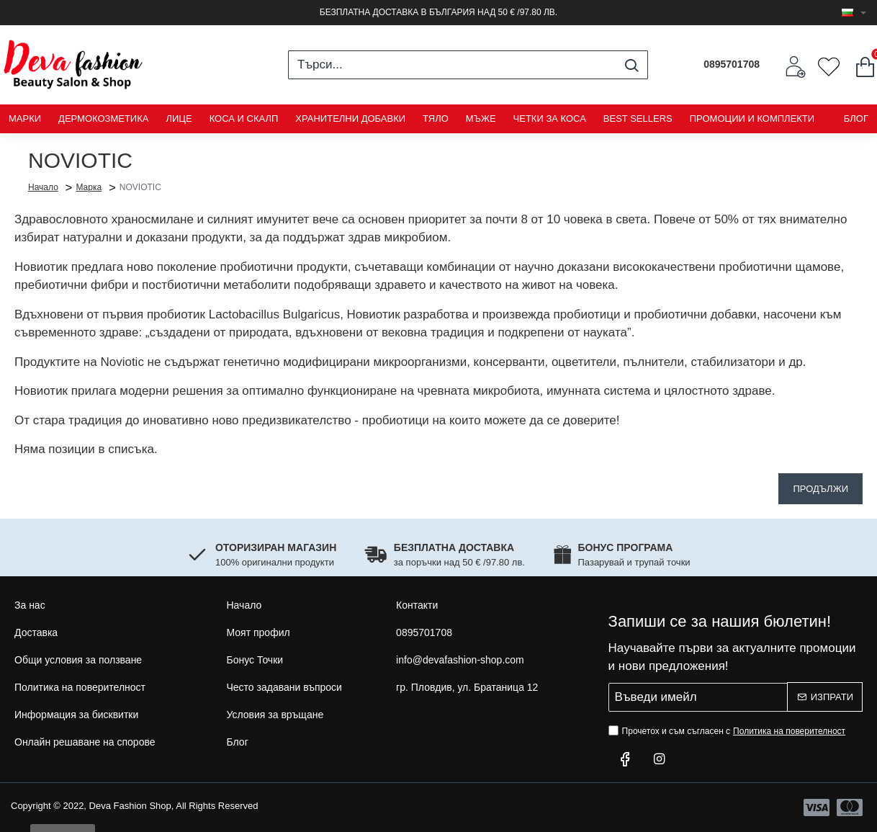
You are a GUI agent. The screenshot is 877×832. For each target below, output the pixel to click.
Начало (43, 186)
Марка (89, 187)
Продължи (820, 488)
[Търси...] (631, 65)
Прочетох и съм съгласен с (728, 731)
